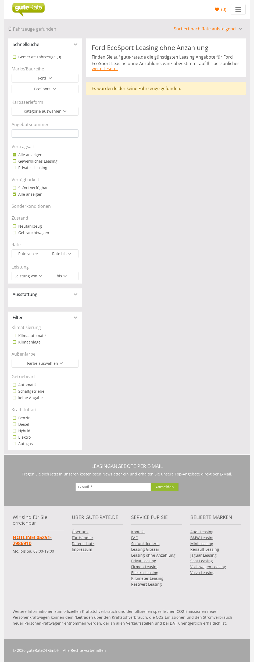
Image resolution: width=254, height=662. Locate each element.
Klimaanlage (29, 342)
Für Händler (82, 537)
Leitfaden (84, 617)
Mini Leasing (201, 543)
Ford (42, 78)
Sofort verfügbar (32, 187)
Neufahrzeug (29, 226)
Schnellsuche (26, 44)
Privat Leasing (143, 560)
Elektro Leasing (144, 572)
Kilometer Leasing (147, 578)
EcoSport (42, 88)
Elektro (24, 437)
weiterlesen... (105, 68)
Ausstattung (25, 294)
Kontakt (138, 531)
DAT (173, 623)
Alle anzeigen (29, 154)
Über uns (80, 531)
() (223, 9)
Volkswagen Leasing (208, 566)
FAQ (134, 537)
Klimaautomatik (31, 335)
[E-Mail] (113, 487)
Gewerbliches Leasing (37, 161)
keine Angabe (30, 397)
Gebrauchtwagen (33, 232)
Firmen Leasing (145, 566)
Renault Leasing (204, 549)
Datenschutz (83, 543)
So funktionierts (145, 543)
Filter (18, 317)
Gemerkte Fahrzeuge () (39, 56)
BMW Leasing (202, 537)
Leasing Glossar (145, 549)
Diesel (23, 424)
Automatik (27, 384)
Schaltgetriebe (30, 391)
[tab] (45, 44)
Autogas (25, 443)
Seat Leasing (201, 560)
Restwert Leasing (146, 584)
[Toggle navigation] (238, 9)
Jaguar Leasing (203, 555)
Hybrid (23, 430)
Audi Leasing (201, 531)
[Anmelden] (164, 487)
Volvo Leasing (202, 572)
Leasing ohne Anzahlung (153, 555)
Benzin (24, 417)
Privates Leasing (32, 167)
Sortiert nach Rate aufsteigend (205, 29)
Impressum (82, 549)
